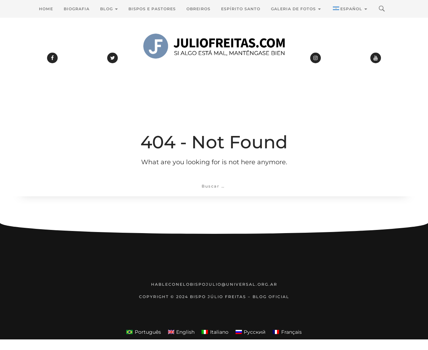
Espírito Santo (240, 8)
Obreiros (198, 8)
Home (46, 8)
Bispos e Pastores (152, 8)
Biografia (76, 8)
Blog (109, 8)
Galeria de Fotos (296, 8)
